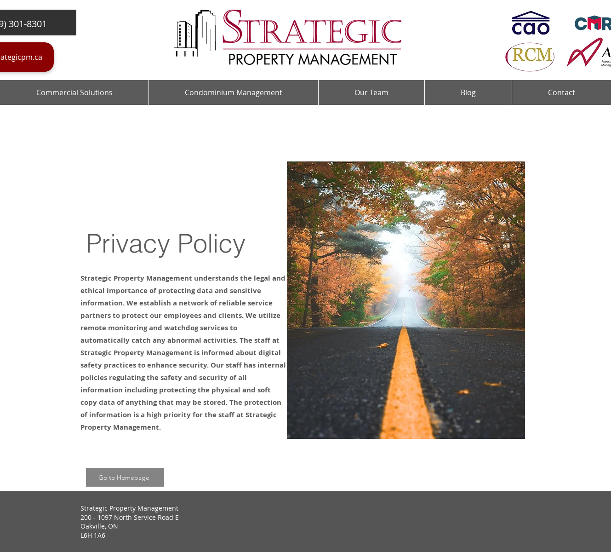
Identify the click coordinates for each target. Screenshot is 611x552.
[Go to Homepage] (125, 477)
